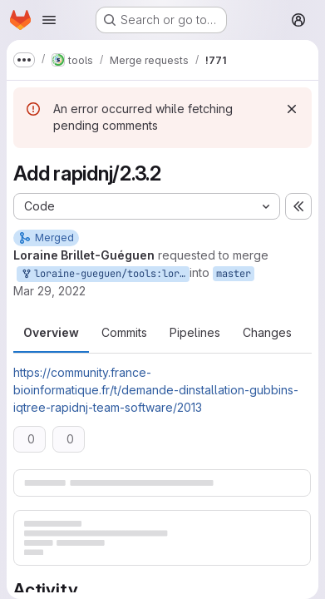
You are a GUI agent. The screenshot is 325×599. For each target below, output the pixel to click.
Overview (51, 332)
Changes (267, 332)
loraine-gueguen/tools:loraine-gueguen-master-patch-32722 (105, 274)
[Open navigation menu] (49, 20)
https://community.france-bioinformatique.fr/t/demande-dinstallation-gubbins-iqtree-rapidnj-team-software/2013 (155, 389)
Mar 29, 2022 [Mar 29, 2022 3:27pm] (49, 291)
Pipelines (195, 332)
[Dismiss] (292, 109)
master (233, 273)
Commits (124, 332)
